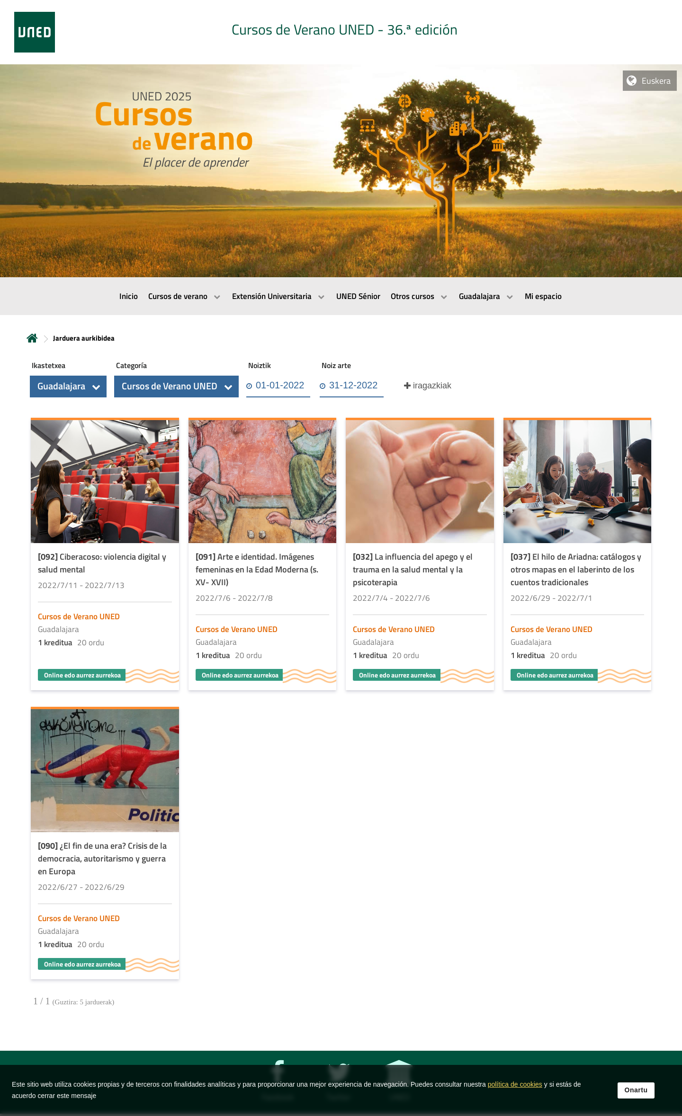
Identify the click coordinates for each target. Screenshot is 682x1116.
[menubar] (341, 296)
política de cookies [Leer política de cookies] (515, 1084)
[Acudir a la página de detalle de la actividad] (105, 555)
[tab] (341, 32)
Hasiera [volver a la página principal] (32, 338)
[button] (68, 386)
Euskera (656, 80)
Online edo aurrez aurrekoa (82, 675)
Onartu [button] (636, 1090)
